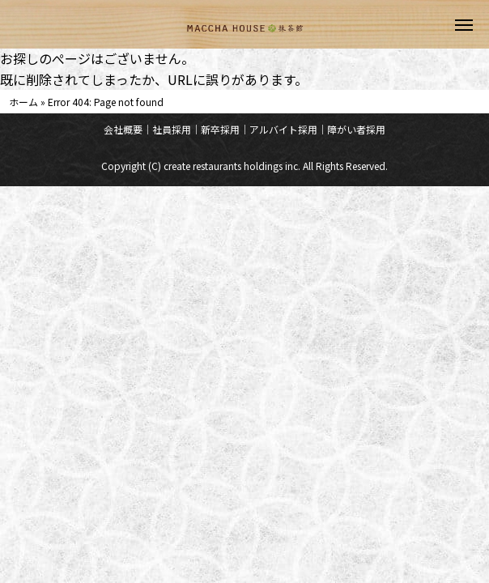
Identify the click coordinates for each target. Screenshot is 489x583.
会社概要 (123, 129)
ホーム (23, 102)
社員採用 (171, 129)
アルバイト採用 (283, 129)
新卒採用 (220, 129)
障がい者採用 (356, 129)
